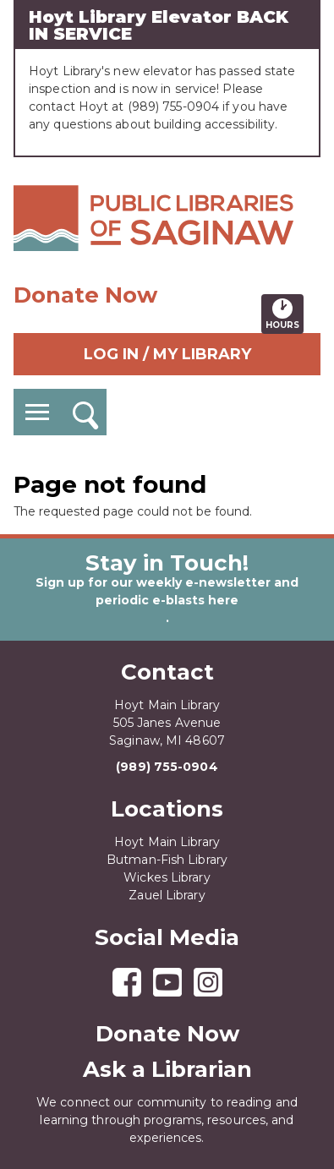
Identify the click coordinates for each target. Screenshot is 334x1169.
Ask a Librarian (167, 1069)
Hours (285, 313)
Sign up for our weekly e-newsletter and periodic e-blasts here (167, 591)
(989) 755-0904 (166, 766)
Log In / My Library (167, 354)
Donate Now (85, 295)
